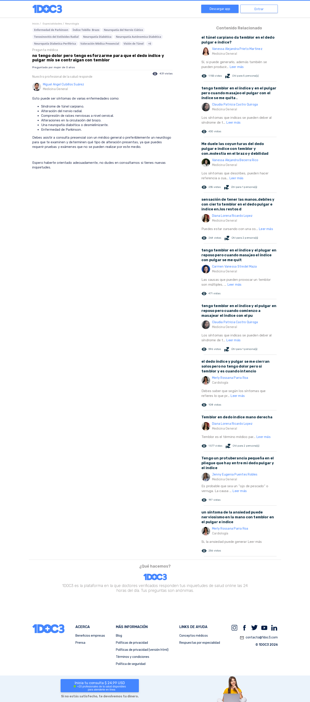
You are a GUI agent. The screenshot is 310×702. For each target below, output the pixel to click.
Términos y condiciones (132, 657)
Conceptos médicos (193, 636)
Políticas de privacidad (132, 643)
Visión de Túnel (134, 43)
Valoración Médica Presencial (99, 43)
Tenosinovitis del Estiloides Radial (56, 37)
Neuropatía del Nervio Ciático (123, 30)
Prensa (80, 643)
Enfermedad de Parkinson (51, 30)
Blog (119, 636)
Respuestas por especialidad (199, 643)
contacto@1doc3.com (259, 638)
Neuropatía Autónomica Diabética (138, 37)
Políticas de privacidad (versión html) (142, 650)
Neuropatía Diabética (97, 37)
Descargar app (220, 9)
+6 (149, 43)
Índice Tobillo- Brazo (86, 30)
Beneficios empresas (90, 636)
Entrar (259, 9)
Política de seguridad (130, 664)
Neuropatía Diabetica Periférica (55, 43)
